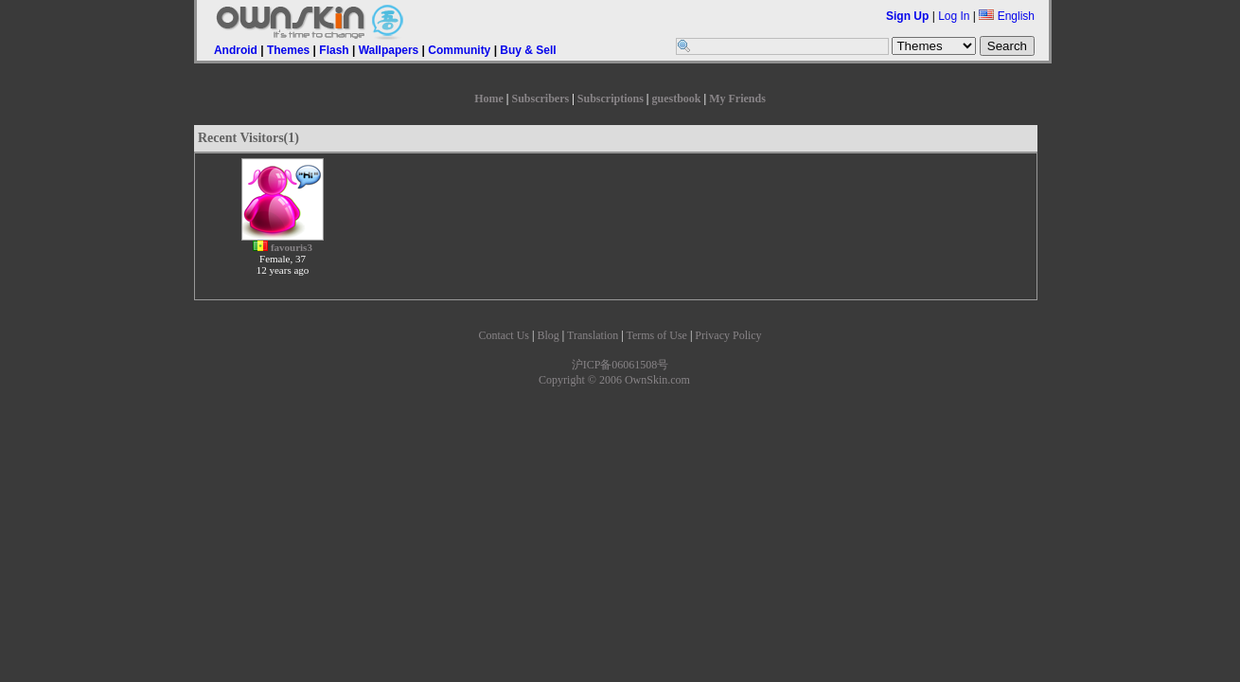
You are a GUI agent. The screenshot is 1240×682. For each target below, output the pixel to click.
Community (459, 50)
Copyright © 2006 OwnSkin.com (614, 379)
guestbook (676, 98)
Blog (547, 335)
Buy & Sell (528, 50)
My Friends (737, 98)
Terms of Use (656, 335)
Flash (333, 50)
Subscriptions (610, 98)
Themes (288, 50)
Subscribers (540, 98)
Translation (592, 335)
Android (235, 50)
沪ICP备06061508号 (620, 364)
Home (489, 98)
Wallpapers (389, 50)
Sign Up (907, 16)
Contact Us (503, 335)
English (1007, 16)
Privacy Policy (728, 335)
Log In (953, 16)
